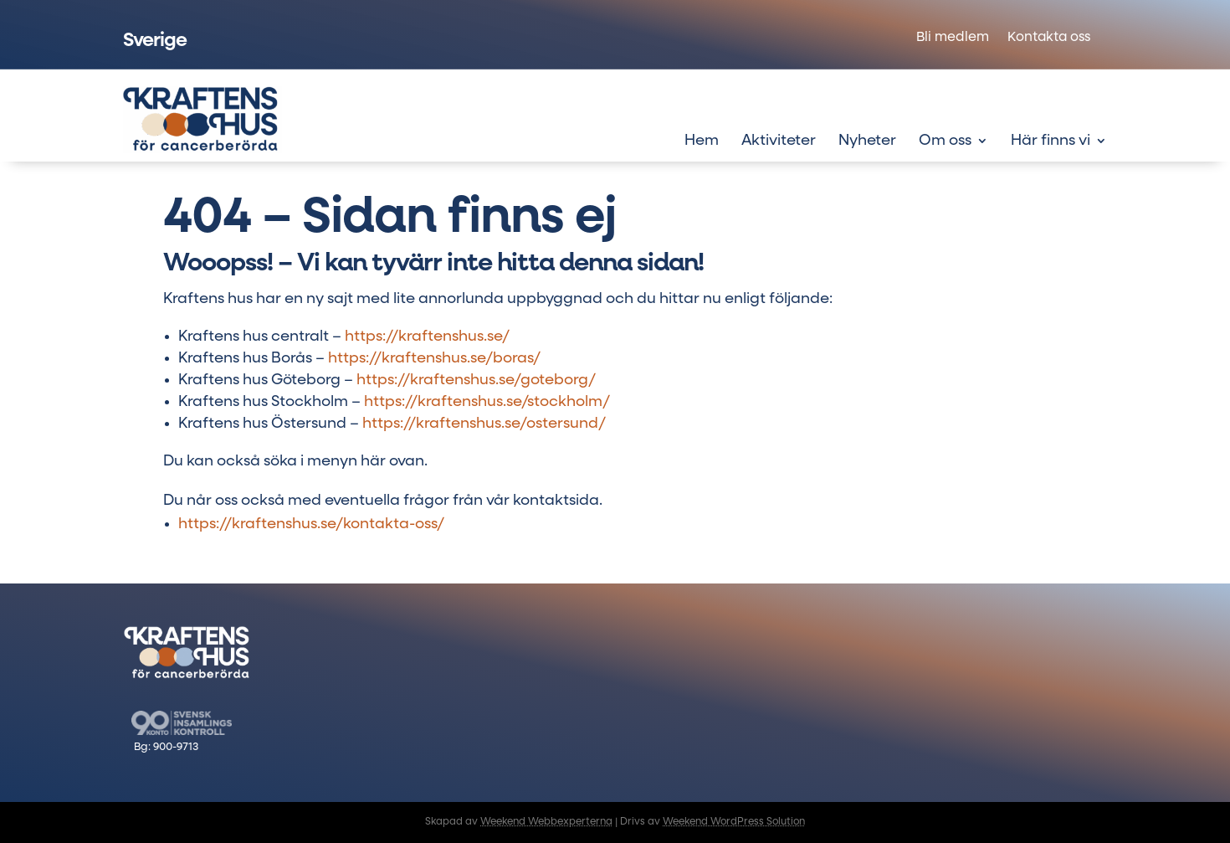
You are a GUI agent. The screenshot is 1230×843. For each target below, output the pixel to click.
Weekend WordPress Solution (734, 822)
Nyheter (867, 141)
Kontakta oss (1048, 38)
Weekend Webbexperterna (546, 822)
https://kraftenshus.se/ (427, 336)
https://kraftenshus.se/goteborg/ (476, 380)
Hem (701, 141)
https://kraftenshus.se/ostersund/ (484, 423)
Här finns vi (1050, 141)
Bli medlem (952, 38)
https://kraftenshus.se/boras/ (434, 358)
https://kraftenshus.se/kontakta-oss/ (311, 524)
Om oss (945, 141)
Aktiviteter (778, 141)
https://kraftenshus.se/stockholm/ (487, 401)
